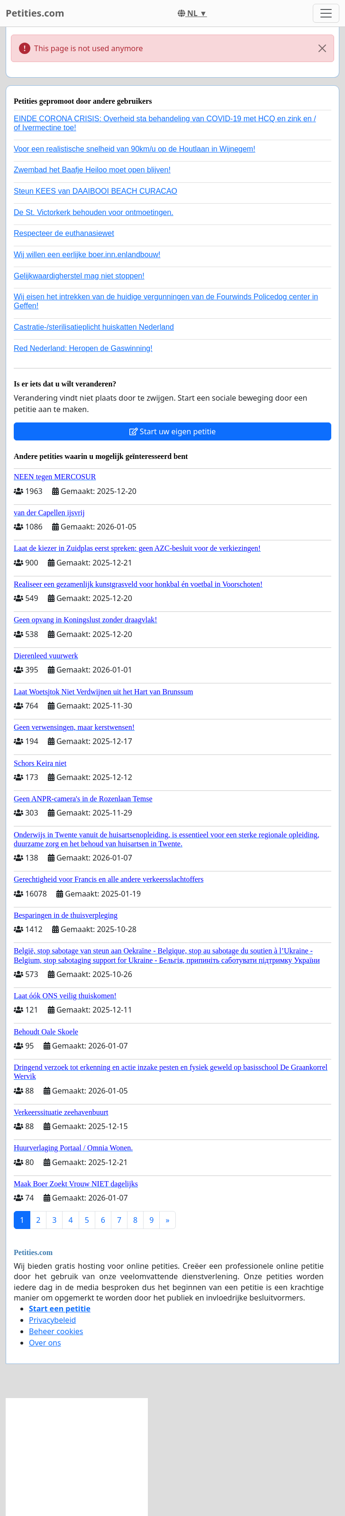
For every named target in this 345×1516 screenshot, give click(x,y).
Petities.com (35, 13)
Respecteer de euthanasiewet (64, 233)
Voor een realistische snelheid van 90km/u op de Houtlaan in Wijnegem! (134, 149)
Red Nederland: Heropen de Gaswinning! (83, 348)
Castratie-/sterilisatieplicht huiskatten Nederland (94, 327)
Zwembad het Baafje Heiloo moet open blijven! (92, 170)
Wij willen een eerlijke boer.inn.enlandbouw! (87, 255)
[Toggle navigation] (326, 13)
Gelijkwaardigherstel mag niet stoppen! (79, 276)
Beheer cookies (56, 1331)
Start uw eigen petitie (172, 431)
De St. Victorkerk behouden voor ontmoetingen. (93, 212)
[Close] (322, 48)
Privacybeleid (52, 1320)
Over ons (45, 1342)
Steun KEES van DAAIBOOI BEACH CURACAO (95, 191)
